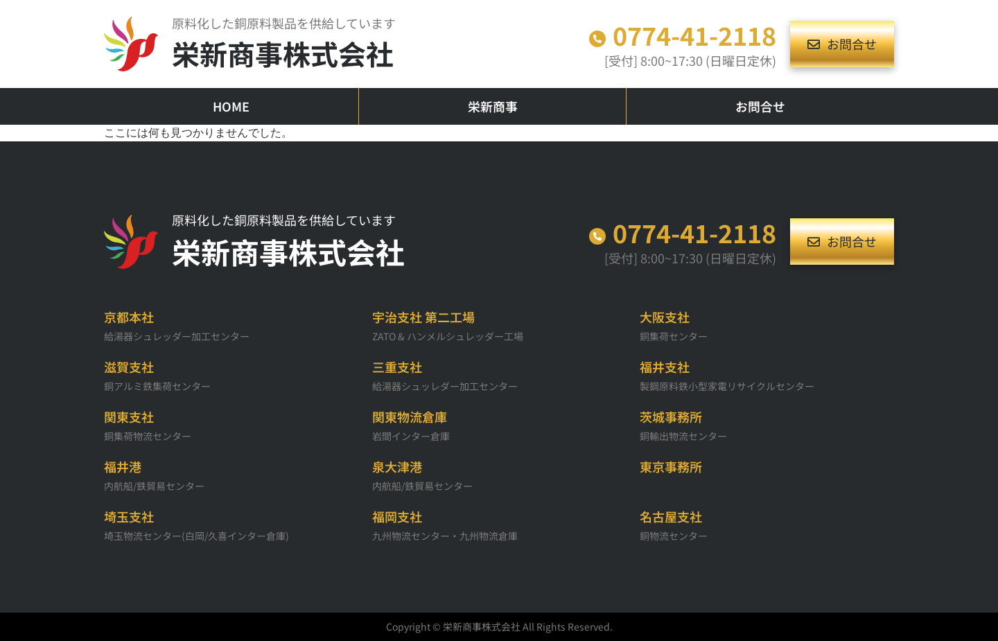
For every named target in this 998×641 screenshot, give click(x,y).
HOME (231, 106)
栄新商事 (493, 106)
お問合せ (760, 106)
